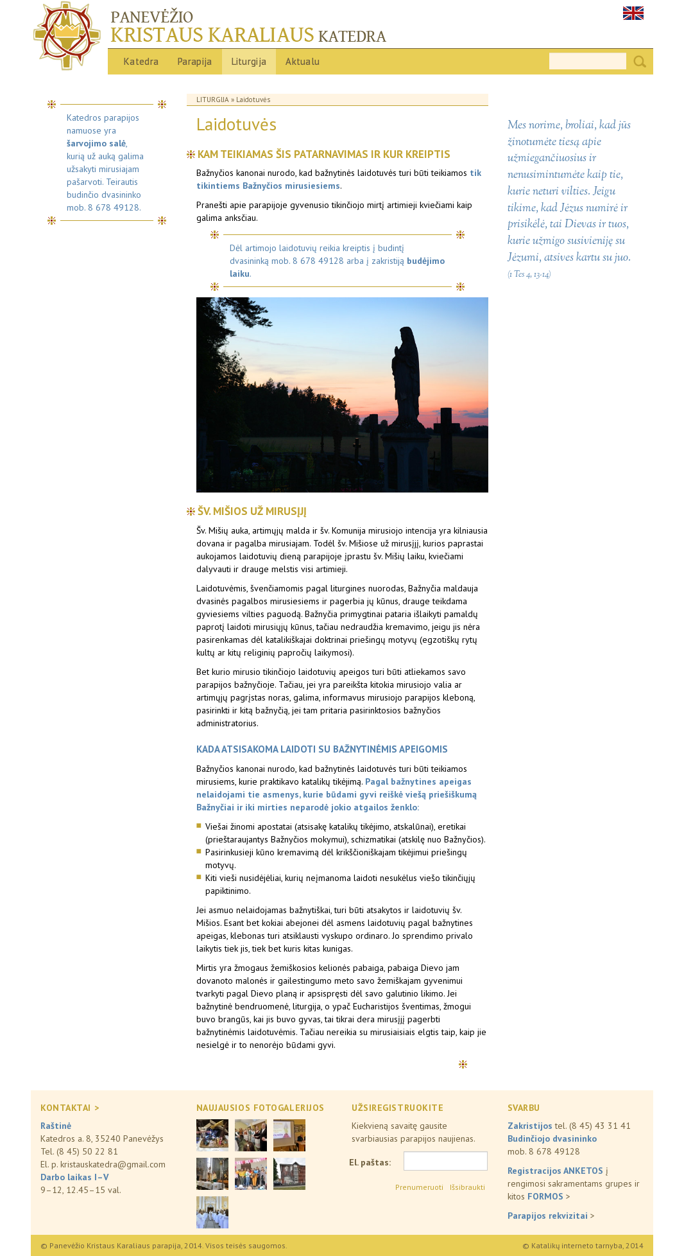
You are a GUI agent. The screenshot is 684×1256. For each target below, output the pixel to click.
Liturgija (249, 61)
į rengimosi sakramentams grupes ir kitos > (574, 1183)
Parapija (195, 61)
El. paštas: (370, 1162)
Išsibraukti (467, 1187)
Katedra (141, 61)
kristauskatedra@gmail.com (113, 1164)
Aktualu (303, 61)
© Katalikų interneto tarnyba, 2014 (583, 1245)
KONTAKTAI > (69, 1107)
